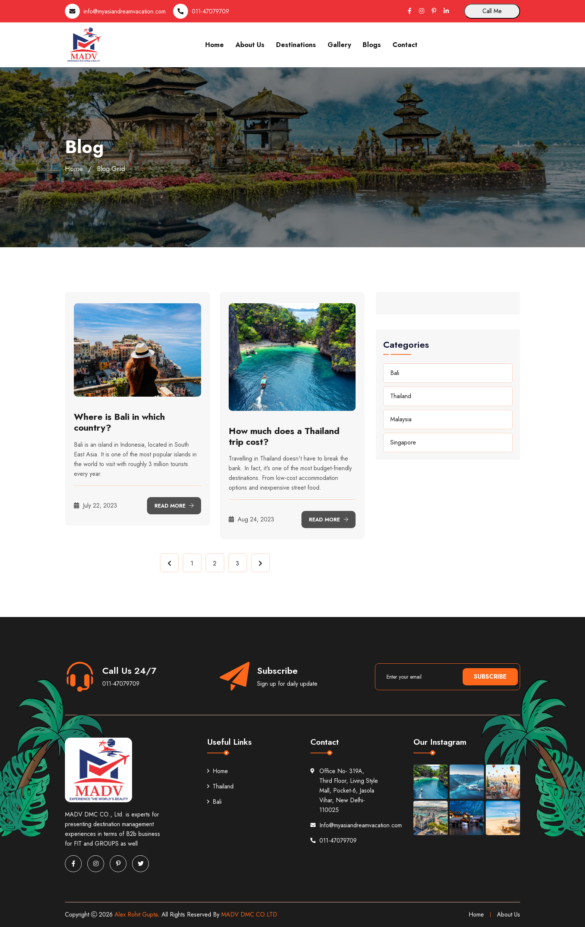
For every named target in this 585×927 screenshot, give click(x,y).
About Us (250, 45)
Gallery (339, 45)
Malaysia (401, 419)
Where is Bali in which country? (119, 422)
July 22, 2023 (95, 505)
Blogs (372, 45)
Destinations (296, 45)
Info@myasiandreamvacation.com (344, 825)
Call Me (492, 11)
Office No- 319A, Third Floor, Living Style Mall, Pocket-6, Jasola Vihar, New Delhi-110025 (344, 790)
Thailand (400, 396)
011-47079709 (210, 11)
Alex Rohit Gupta (136, 914)
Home (214, 45)
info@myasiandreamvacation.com (125, 11)
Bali (394, 373)
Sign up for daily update (287, 683)
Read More (174, 505)
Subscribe (490, 676)
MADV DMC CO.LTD (249, 914)
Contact (404, 45)
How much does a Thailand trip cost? (284, 436)
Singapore (403, 442)
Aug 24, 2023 (251, 519)
